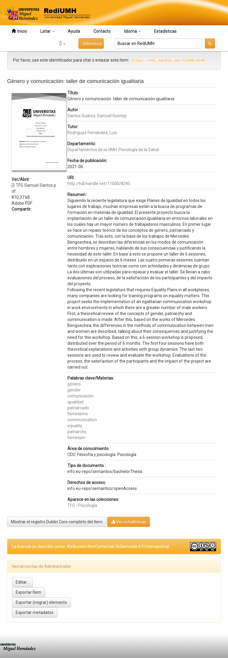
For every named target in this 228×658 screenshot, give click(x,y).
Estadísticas (165, 31)
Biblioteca (91, 43)
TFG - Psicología (82, 505)
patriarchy (76, 431)
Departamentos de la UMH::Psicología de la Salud (113, 149)
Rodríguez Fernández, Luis (92, 132)
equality (74, 425)
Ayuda (74, 31)
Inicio (19, 31)
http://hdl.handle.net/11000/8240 (98, 183)
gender (74, 390)
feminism (76, 437)
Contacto (102, 31)
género (74, 384)
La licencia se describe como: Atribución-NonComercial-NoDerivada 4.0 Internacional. (91, 546)
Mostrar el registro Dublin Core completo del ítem (56, 521)
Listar (47, 31)
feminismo (77, 413)
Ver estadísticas (128, 521)
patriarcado (78, 407)
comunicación (80, 396)
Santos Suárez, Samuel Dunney (97, 115)
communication (82, 419)
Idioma (132, 31)
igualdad (75, 401)
